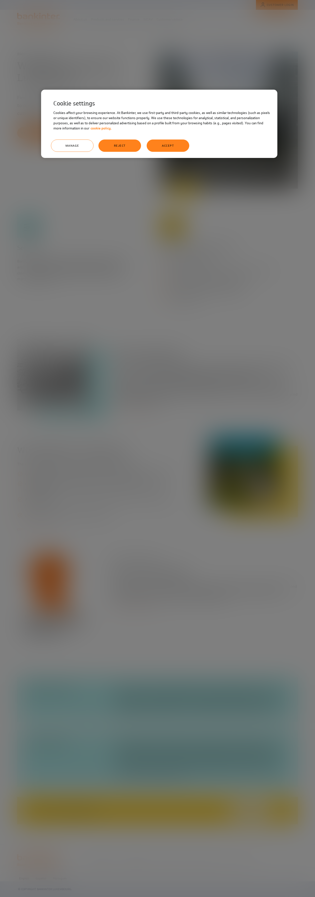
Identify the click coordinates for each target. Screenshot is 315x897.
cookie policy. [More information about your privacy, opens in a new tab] (101, 128)
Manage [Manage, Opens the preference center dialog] (72, 145)
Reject (120, 145)
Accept (168, 145)
